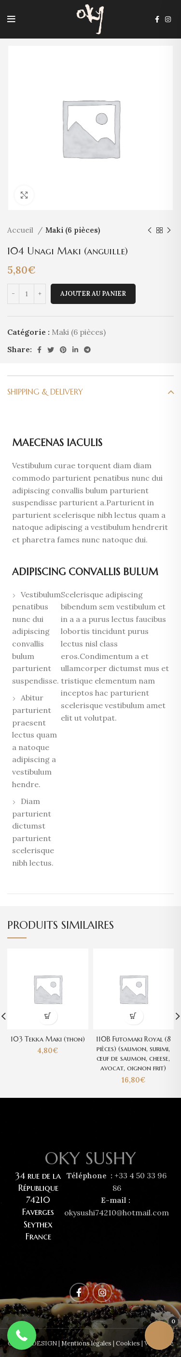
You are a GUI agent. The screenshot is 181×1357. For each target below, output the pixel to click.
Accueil (21, 230)
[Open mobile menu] (11, 19)
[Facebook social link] (157, 19)
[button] (21, 1335)
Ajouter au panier (93, 294)
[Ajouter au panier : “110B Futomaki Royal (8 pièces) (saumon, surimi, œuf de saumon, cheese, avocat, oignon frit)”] (133, 1016)
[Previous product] (149, 230)
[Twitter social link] (50, 349)
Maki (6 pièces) (72, 230)
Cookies (128, 1343)
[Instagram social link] (168, 19)
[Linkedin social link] (75, 349)
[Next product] (169, 230)
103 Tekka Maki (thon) (48, 1039)
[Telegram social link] (87, 349)
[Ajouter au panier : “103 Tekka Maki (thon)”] (47, 1016)
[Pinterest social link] (63, 349)
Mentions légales (86, 1343)
